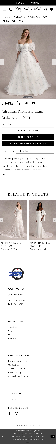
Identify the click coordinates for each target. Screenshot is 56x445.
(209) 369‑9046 (15, 295)
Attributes (23, 151)
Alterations (13, 339)
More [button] (6, 175)
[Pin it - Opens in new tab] (26, 103)
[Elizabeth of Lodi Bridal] (28, 9)
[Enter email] (28, 401)
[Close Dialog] (3, 437)
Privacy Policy (14, 373)
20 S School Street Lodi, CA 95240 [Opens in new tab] (17, 303)
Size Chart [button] (7, 123)
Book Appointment (28, 137)
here (27, 443)
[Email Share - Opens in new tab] (33, 103)
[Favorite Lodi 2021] (19, 274)
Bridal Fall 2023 (13, 21)
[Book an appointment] (28, 3)
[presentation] (13, 221)
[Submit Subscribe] (45, 401)
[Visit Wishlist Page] (52, 9)
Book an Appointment (18, 362)
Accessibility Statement (19, 377)
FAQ (10, 331)
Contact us (13, 366)
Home (6, 16)
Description (9, 151)
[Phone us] (10, 9)
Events (11, 335)
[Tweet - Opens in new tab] (19, 103)
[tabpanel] (28, 62)
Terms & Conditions (17, 369)
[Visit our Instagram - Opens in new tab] (17, 415)
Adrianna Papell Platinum (30, 16)
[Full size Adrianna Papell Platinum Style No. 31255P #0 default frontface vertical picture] (28, 62)
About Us (12, 328)
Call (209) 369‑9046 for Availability (28, 144)
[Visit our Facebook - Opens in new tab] (9, 415)
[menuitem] (4, 9)
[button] (4, 9)
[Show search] (46, 9)
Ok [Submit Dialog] (53, 437)
